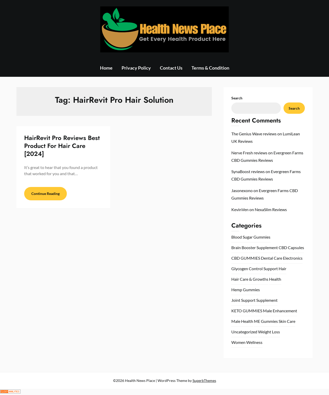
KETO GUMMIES (246, 310)
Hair (282, 268)
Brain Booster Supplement (254, 247)
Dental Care (271, 258)
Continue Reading (45, 193)
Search (236, 98)
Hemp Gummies (245, 289)
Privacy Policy (136, 68)
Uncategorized (244, 331)
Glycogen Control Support (254, 268)
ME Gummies (266, 321)
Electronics (293, 258)
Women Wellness (246, 342)
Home (106, 68)
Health (275, 279)
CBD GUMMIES (245, 258)
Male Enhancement (280, 310)
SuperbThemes (204, 380)
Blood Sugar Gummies (250, 236)
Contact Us (171, 68)
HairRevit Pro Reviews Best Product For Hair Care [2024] (62, 145)
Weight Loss (269, 331)
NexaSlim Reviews (271, 209)
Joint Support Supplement (254, 300)
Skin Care (287, 321)
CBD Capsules (291, 247)
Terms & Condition (210, 68)
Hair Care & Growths (249, 279)
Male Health (242, 321)
